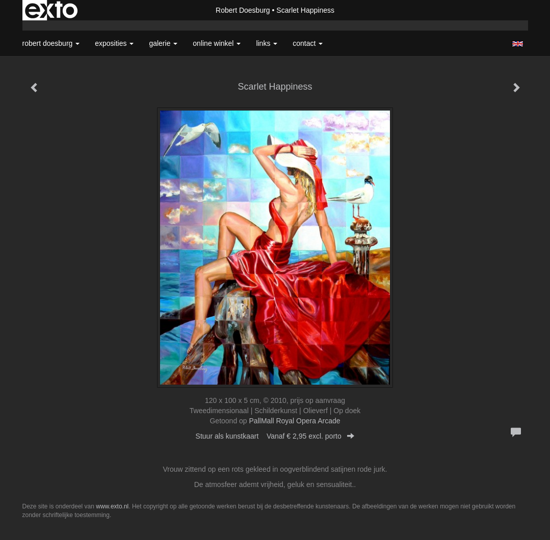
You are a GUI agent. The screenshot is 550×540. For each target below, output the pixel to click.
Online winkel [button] (217, 43)
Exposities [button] (114, 43)
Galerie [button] (163, 43)
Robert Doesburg (243, 10)
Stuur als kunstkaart (275, 436)
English (517, 44)
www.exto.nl (112, 506)
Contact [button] (308, 43)
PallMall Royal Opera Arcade (295, 421)
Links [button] (266, 43)
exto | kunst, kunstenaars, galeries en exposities (51, 10)
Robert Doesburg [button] (51, 43)
